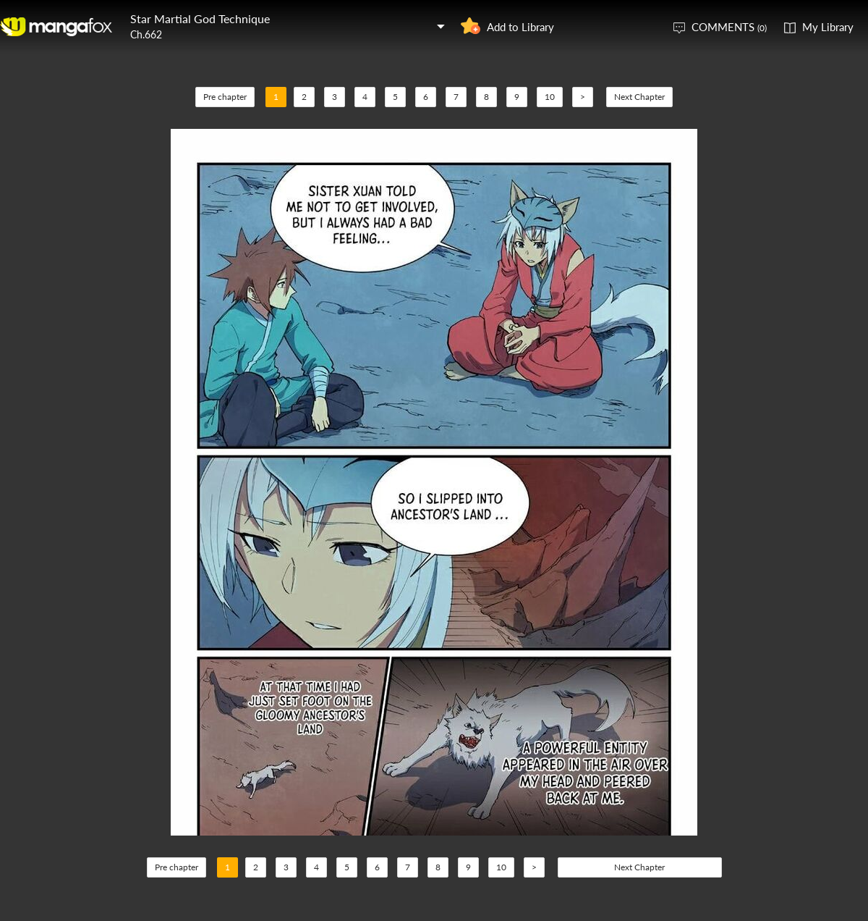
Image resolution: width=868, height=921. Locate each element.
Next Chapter (639, 96)
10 (550, 96)
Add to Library (520, 26)
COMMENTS (729, 26)
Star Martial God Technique (200, 18)
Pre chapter (225, 96)
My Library (828, 26)
